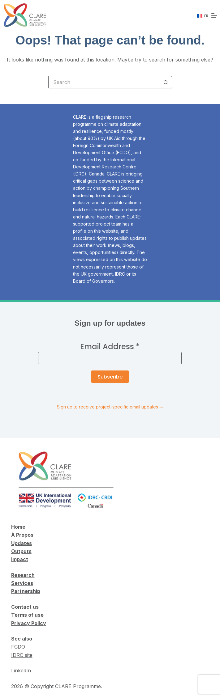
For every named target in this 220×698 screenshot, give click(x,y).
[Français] (202, 16)
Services (22, 583)
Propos (24, 535)
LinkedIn (21, 670)
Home (18, 527)
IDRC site (21, 655)
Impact (19, 559)
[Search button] (166, 82)
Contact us (25, 607)
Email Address (110, 346)
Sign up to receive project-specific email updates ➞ (110, 406)
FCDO (18, 647)
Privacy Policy (28, 623)
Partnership (25, 591)
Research (23, 575)
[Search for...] (104, 82)
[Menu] (214, 15)
